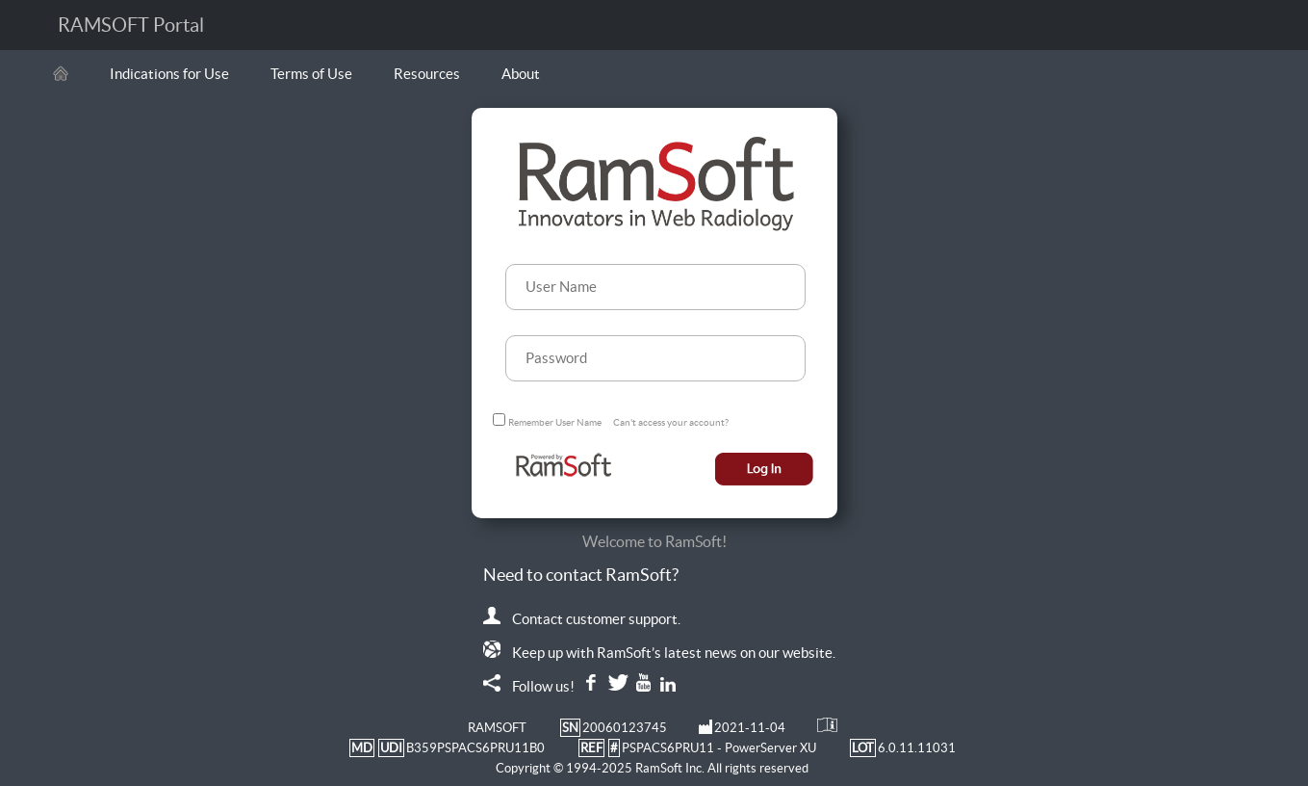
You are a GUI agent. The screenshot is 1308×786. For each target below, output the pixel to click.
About (520, 74)
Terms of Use (311, 74)
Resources (427, 74)
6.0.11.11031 (917, 748)
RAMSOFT (497, 727)
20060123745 (624, 727)
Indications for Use (169, 74)
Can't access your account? (671, 422)
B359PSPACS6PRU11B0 (475, 748)
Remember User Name (555, 422)
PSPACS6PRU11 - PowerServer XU (719, 748)
